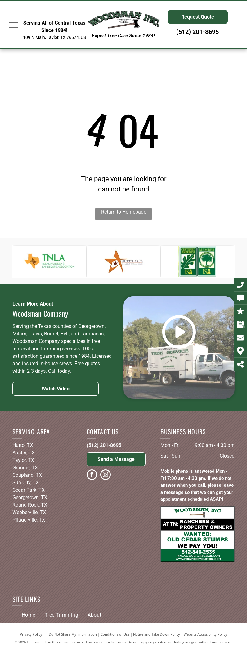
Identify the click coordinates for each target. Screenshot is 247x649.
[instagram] (105, 475)
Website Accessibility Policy (205, 634)
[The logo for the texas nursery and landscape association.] (49, 261)
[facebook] (92, 475)
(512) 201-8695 (104, 445)
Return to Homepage (123, 212)
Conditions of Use (115, 634)
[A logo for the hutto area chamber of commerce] (123, 261)
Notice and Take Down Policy (156, 634)
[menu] (14, 25)
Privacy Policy (31, 634)
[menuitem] (28, 615)
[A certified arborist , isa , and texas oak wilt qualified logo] (197, 261)
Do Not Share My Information (73, 634)
